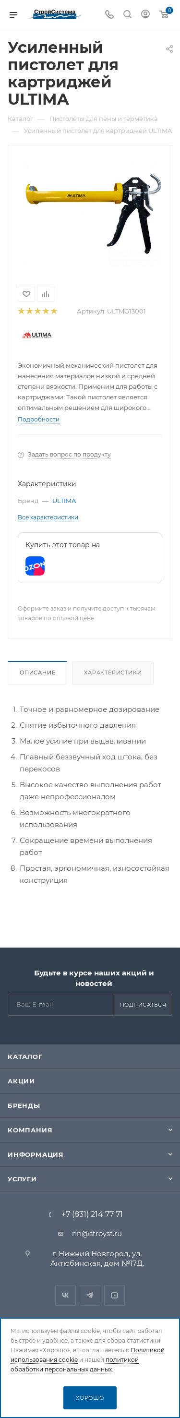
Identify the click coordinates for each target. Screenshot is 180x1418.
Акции (21, 1081)
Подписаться (143, 1004)
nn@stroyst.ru (97, 1233)
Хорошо (90, 1397)
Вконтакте (65, 1295)
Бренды (24, 1105)
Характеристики (113, 672)
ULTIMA (64, 501)
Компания (30, 1130)
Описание (37, 672)
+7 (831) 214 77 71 (92, 1214)
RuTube (114, 1295)
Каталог (25, 1056)
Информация (36, 1154)
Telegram (90, 1295)
